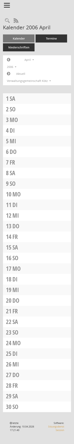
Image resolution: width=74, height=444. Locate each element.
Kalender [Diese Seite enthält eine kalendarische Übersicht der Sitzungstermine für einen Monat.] (19, 38)
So (13, 109)
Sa (12, 98)
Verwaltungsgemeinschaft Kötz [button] (29, 81)
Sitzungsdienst (56, 428)
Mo (14, 120)
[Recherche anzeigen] (7, 21)
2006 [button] (11, 67)
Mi (13, 141)
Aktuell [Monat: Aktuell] (20, 74)
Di (12, 130)
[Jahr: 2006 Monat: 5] (8, 73)
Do (13, 152)
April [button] (29, 60)
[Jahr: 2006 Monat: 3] (8, 59)
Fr (12, 162)
